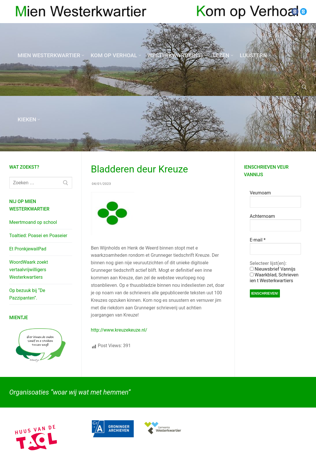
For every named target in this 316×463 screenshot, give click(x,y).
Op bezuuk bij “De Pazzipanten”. (27, 294)
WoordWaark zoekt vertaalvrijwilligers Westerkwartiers (28, 269)
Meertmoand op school (33, 222)
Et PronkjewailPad (27, 249)
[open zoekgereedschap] (304, 87)
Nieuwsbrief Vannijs (272, 269)
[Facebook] (294, 11)
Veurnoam (260, 193)
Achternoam (262, 216)
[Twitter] (303, 11)
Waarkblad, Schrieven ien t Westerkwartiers (274, 277)
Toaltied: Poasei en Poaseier (38, 235)
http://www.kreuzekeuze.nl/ (119, 330)
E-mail (258, 240)
